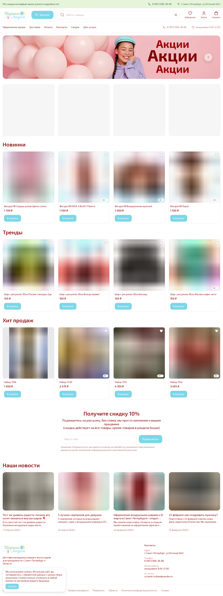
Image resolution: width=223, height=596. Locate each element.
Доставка (34, 27)
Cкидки (75, 27)
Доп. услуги (89, 27)
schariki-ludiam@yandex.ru (158, 576)
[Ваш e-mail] (98, 439)
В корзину (12, 218)
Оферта (113, 590)
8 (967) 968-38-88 (154, 560)
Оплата (48, 27)
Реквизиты (99, 590)
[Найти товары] (119, 14)
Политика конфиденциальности (139, 590)
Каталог (42, 15)
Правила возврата (78, 590)
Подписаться (150, 439)
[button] (190, 15)
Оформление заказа (14, 27)
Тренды (12, 232)
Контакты (61, 27)
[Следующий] (208, 57)
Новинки (14, 144)
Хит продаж (18, 320)
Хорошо (12, 586)
